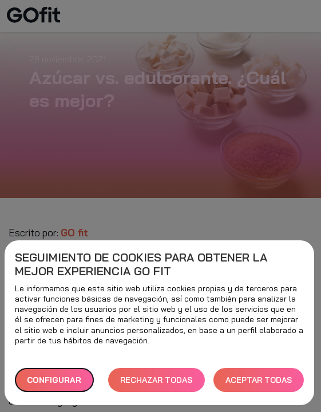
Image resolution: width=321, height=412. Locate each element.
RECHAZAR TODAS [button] (156, 380)
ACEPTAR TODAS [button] (258, 380)
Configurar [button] (54, 380)
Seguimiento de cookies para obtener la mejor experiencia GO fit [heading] (141, 264)
